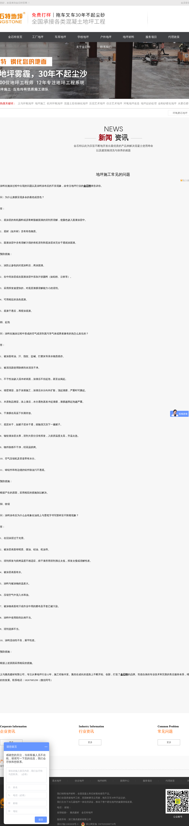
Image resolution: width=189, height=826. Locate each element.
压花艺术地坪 (97, 103)
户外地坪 (106, 36)
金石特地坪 (87, 812)
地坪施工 (40, 103)
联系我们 (106, 46)
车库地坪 (60, 36)
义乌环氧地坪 (26, 103)
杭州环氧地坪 (55, 103)
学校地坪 (83, 36)
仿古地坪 (79, 780)
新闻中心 (124, 780)
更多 (90, 742)
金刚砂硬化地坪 (167, 103)
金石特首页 (15, 36)
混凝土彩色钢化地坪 (76, 103)
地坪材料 (128, 36)
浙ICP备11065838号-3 (67, 824)
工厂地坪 (37, 36)
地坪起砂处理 (149, 103)
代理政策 (174, 36)
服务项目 (151, 36)
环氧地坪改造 (131, 103)
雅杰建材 (74, 812)
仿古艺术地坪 (114, 103)
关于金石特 (83, 46)
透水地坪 (56, 780)
